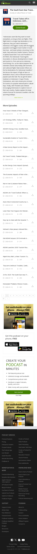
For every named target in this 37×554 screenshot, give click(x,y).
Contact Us (22, 524)
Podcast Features (7, 439)
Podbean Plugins (7, 498)
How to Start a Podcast (25, 472)
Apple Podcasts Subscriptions (6, 481)
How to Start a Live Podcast (24, 475)
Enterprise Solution (7, 444)
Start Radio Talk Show (25, 447)
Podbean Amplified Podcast (7, 522)
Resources (5, 529)
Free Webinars (6, 513)
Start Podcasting (23, 444)
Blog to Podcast (6, 487)
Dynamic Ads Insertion (8, 477)
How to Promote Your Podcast (25, 485)
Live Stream (5, 453)
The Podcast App (7, 450)
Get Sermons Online (25, 460)
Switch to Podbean (7, 496)
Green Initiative (23, 518)
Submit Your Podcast (8, 493)
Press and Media (24, 515)
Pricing (4, 442)
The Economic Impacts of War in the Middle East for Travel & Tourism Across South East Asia (16, 174)
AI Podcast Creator (7, 485)
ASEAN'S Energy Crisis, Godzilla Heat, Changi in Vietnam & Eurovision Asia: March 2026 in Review (16, 129)
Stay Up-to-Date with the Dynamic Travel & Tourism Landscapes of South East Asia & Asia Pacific (16, 220)
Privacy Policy (13, 544)
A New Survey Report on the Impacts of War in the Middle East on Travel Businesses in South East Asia (16, 147)
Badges (4, 526)
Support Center (6, 507)
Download (20, 27)
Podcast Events (6, 515)
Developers (5, 531)
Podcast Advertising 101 (26, 498)
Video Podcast (23, 442)
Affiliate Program (24, 521)
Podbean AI (5, 461)
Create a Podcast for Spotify (25, 451)
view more (18, 97)
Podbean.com (26, 549)
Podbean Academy (7, 518)
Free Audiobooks (24, 463)
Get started (18, 392)
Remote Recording (7, 458)
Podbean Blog (23, 510)
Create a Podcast (24, 439)
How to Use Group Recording (24, 494)
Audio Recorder (6, 456)
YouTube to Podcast (8, 490)
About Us (21, 507)
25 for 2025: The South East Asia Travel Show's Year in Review (16, 275)
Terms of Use (11, 546)
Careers (21, 513)
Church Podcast (23, 457)
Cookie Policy (24, 544)
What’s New (5, 510)
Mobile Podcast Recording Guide (24, 490)
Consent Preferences (23, 546)
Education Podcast (24, 455)
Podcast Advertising (8, 474)
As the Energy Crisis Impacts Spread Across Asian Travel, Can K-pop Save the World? (16, 165)
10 (3, 298)
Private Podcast (6, 447)
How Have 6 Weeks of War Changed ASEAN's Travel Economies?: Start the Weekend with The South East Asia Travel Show (16, 111)
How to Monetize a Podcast (24, 480)
